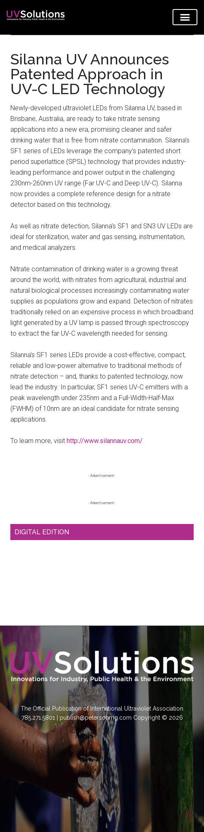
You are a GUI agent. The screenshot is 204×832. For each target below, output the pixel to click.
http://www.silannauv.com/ (105, 441)
